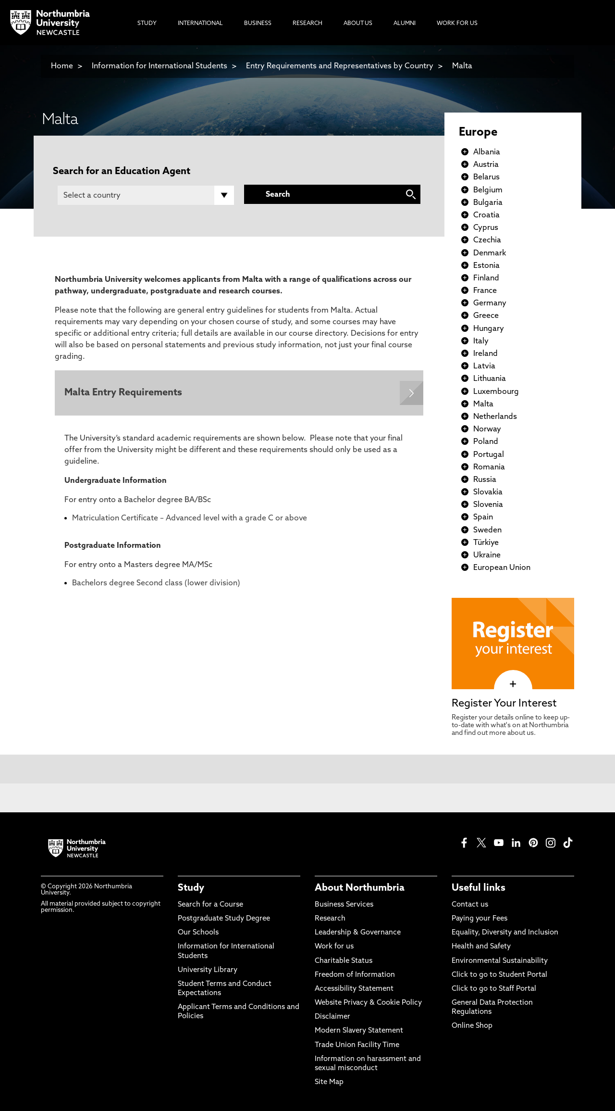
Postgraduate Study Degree (224, 918)
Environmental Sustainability (500, 961)
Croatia (486, 215)
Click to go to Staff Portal (494, 989)
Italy (481, 341)
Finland (486, 278)
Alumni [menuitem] (405, 23)
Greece (486, 316)
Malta (462, 66)
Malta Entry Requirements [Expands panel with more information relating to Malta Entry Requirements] (123, 393)
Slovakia (488, 492)
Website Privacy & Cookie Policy (368, 1003)
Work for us (334, 946)
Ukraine (487, 555)
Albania (486, 152)
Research (330, 918)
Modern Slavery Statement (359, 1031)
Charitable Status (343, 961)
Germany (489, 303)
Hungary (488, 329)
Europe (478, 133)
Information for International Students (159, 66)
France (485, 291)
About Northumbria (360, 888)
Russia (484, 480)
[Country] (146, 195)
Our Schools (198, 932)
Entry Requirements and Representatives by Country (339, 66)
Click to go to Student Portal (499, 975)
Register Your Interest (504, 703)
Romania (489, 467)
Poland (485, 442)
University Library (207, 970)
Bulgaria (488, 203)
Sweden (487, 530)
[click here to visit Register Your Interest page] (513, 684)
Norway (487, 429)
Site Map (329, 1082)
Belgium (488, 190)
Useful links (478, 888)
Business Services (344, 905)
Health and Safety (481, 946)
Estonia (486, 266)
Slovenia (488, 505)
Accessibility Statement (354, 989)
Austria (486, 165)
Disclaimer (332, 1017)
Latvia (484, 366)
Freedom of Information (355, 975)
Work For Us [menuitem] (457, 23)
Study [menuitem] (147, 23)
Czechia (487, 240)
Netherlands (495, 417)
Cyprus (485, 228)
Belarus (486, 177)
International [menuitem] (200, 23)
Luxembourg (496, 392)
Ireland (485, 354)
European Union (501, 568)
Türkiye (486, 543)
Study (191, 888)
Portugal (488, 455)
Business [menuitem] (257, 23)
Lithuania (489, 379)
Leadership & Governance (358, 932)
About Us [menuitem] (358, 23)
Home (62, 66)
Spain (483, 517)
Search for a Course (210, 905)
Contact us (470, 905)
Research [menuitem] (307, 23)
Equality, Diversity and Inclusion (505, 932)
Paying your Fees (479, 918)
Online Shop (472, 1026)
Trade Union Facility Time (357, 1045)
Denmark (489, 253)
